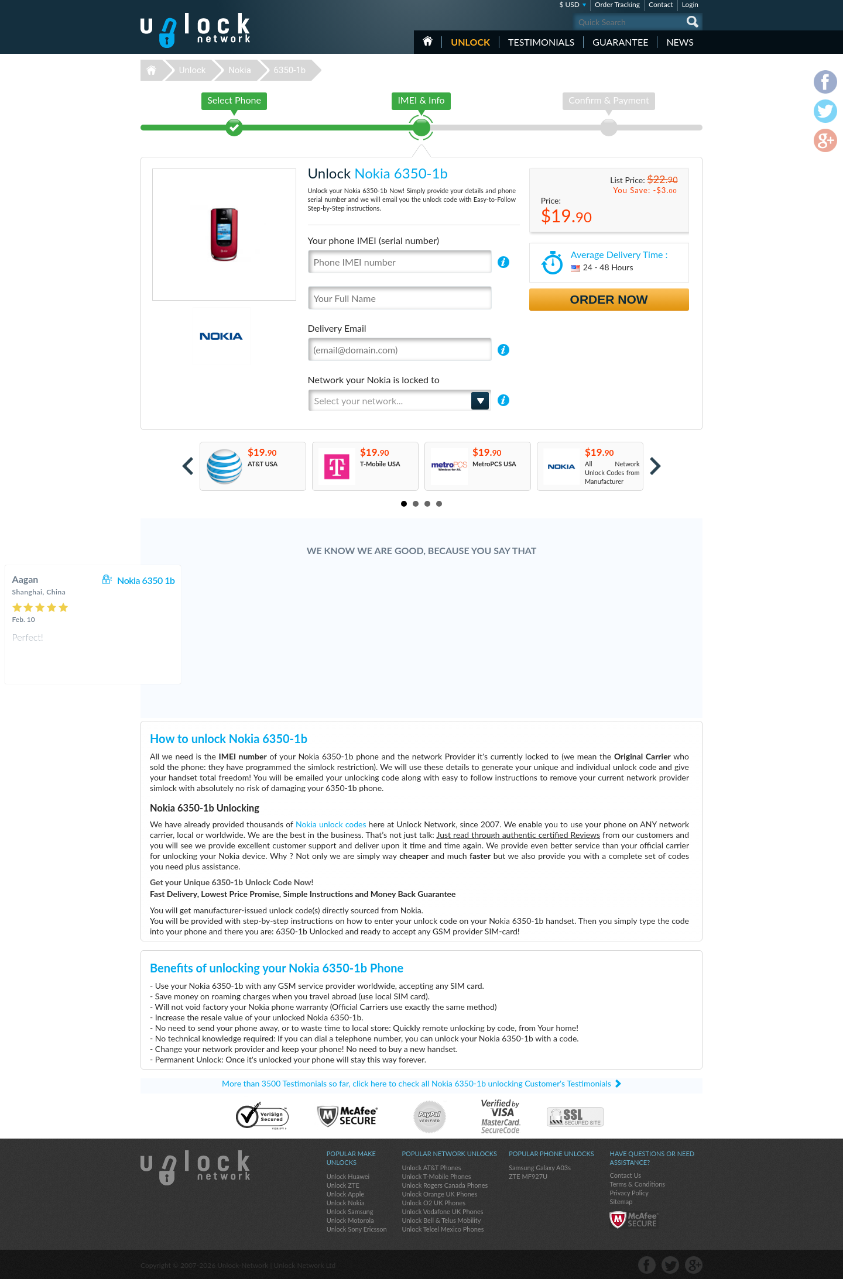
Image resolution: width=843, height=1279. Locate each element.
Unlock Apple (345, 1194)
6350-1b (290, 70)
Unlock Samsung (350, 1211)
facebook (647, 1265)
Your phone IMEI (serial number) (373, 240)
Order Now (609, 299)
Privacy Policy (628, 1193)
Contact (661, 4)
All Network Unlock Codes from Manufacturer (612, 472)
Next (655, 466)
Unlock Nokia (346, 1202)
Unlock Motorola (350, 1220)
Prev (187, 466)
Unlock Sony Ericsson (357, 1229)
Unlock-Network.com (195, 1167)
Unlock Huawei (348, 1176)
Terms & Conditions (637, 1184)
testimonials (541, 41)
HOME (428, 41)
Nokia (239, 70)
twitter (670, 1265)
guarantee (620, 41)
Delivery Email (337, 327)
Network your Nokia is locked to (374, 379)
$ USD (569, 4)
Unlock (470, 41)
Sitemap (620, 1201)
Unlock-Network (195, 30)
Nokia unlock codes (331, 824)
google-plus (693, 1265)
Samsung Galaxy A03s (540, 1167)
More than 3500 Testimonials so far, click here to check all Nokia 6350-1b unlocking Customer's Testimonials (416, 1083)
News (680, 41)
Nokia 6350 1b (474, 580)
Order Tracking (617, 4)
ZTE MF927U (528, 1176)
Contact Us (625, 1175)
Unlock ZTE (343, 1185)
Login (690, 4)
